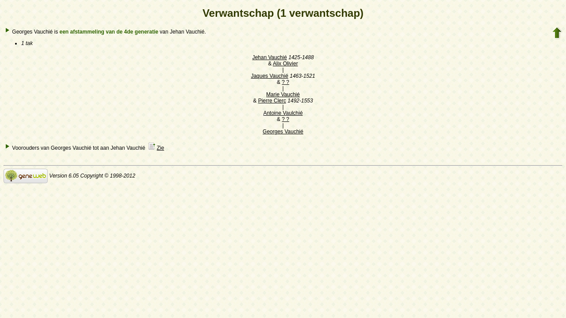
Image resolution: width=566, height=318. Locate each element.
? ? (285, 82)
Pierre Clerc (272, 101)
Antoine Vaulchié (282, 113)
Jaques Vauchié (269, 76)
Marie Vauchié (283, 94)
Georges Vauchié (283, 132)
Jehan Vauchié (269, 57)
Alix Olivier (285, 64)
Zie (160, 148)
